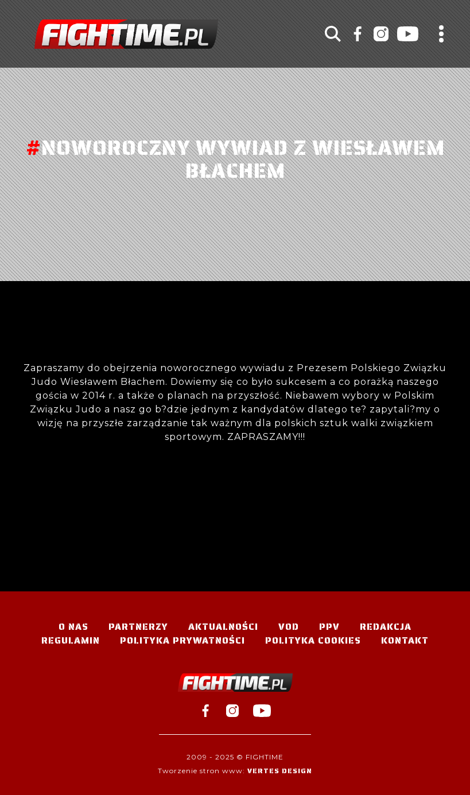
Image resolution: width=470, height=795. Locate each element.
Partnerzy (138, 626)
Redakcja (385, 626)
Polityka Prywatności (182, 640)
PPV (329, 626)
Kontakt (405, 640)
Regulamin (70, 640)
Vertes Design (279, 770)
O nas (73, 626)
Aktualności (223, 626)
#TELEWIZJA (126, 34)
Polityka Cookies (313, 640)
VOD (288, 626)
